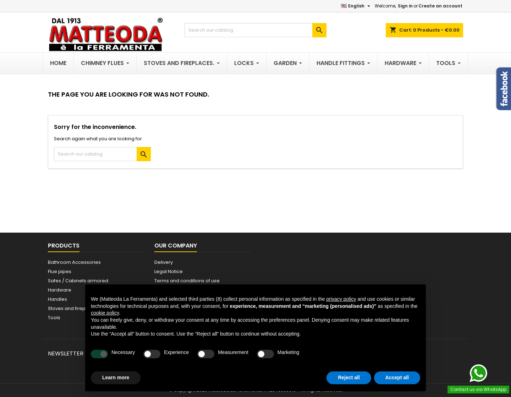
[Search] (255, 30)
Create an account (440, 6)
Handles (57, 299)
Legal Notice (168, 271)
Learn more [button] (115, 377)
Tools (54, 317)
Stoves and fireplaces (73, 308)
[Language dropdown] (356, 6)
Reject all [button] (348, 377)
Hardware (59, 290)
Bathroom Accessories (74, 262)
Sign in (405, 6)
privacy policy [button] (341, 299)
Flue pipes (59, 271)
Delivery (163, 262)
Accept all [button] (397, 377)
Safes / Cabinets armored (78, 280)
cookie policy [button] (105, 313)
